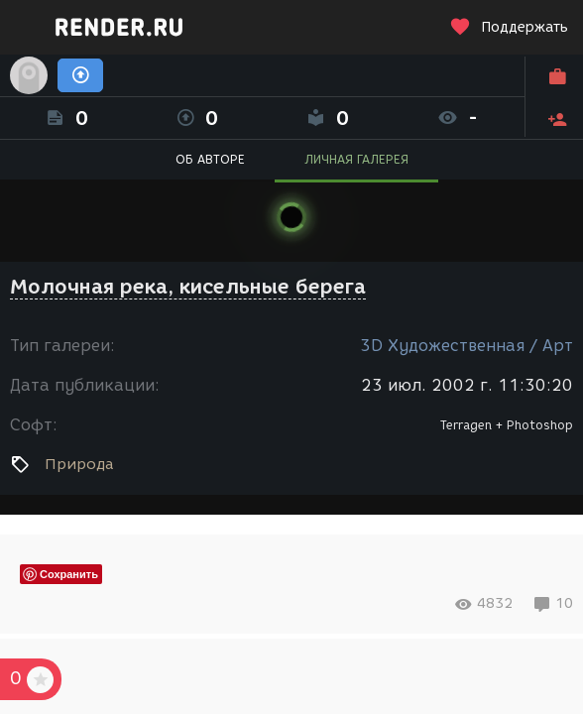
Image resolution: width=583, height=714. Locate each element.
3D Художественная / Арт (466, 345)
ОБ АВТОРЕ (210, 159)
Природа (79, 464)
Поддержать (508, 27)
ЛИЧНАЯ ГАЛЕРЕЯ (356, 159)
